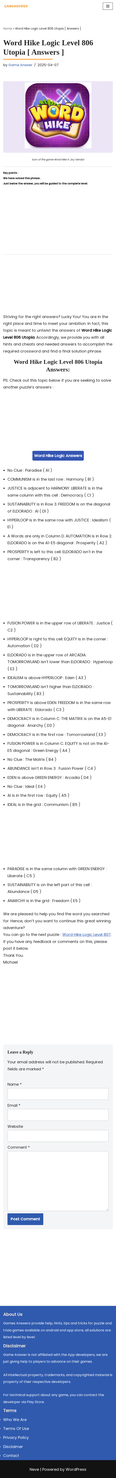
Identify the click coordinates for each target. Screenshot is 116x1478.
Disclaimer (13, 1446)
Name (14, 1084)
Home (7, 28)
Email (13, 1105)
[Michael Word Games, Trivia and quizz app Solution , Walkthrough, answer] (16, 6)
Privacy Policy (16, 1437)
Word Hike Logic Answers (58, 455)
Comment (18, 1147)
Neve (34, 1469)
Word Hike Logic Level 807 (86, 934)
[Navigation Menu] (108, 6)
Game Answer (20, 65)
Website (15, 1126)
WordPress (76, 1469)
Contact (11, 1455)
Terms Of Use (16, 1428)
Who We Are (15, 1419)
